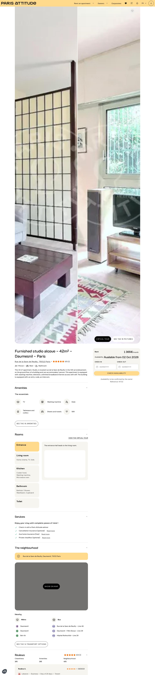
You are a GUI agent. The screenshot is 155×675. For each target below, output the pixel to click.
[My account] (151, 3)
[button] (4, 671)
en (144, 3)
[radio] (67, 669)
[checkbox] (132, 11)
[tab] (84, 3)
